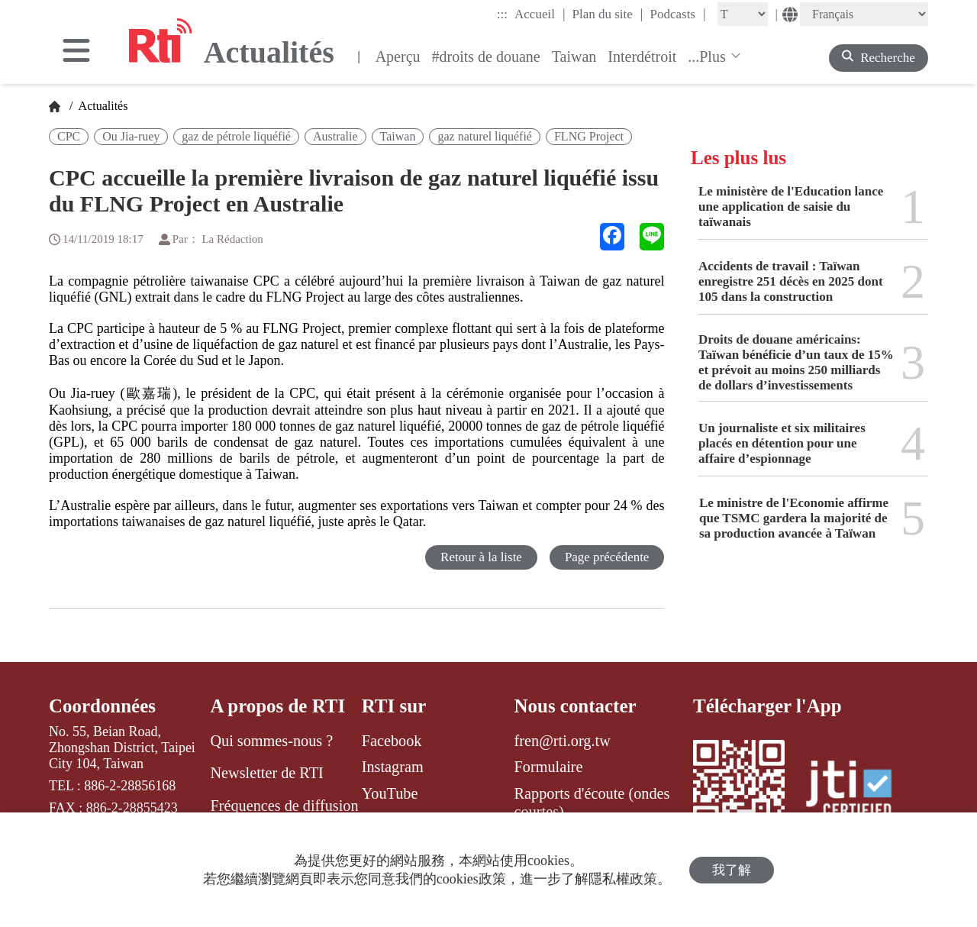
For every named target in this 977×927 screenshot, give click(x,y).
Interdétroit (642, 56)
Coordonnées (102, 706)
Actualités (101, 105)
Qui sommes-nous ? (271, 740)
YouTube (390, 793)
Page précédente (606, 557)
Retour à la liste (480, 557)
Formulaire (548, 766)
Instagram (393, 766)
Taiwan (574, 56)
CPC (68, 136)
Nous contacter (575, 706)
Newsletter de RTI (266, 772)
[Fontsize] (742, 14)
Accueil (539, 13)
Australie (335, 136)
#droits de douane (486, 56)
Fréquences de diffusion (284, 805)
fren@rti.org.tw (562, 740)
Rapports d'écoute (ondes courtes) (592, 802)
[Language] (864, 14)
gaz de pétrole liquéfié (236, 136)
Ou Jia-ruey (131, 136)
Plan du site (607, 13)
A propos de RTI (277, 706)
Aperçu (398, 56)
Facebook (392, 740)
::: (502, 14)
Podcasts (677, 13)
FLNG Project (589, 136)
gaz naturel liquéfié (484, 136)
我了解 (731, 870)
